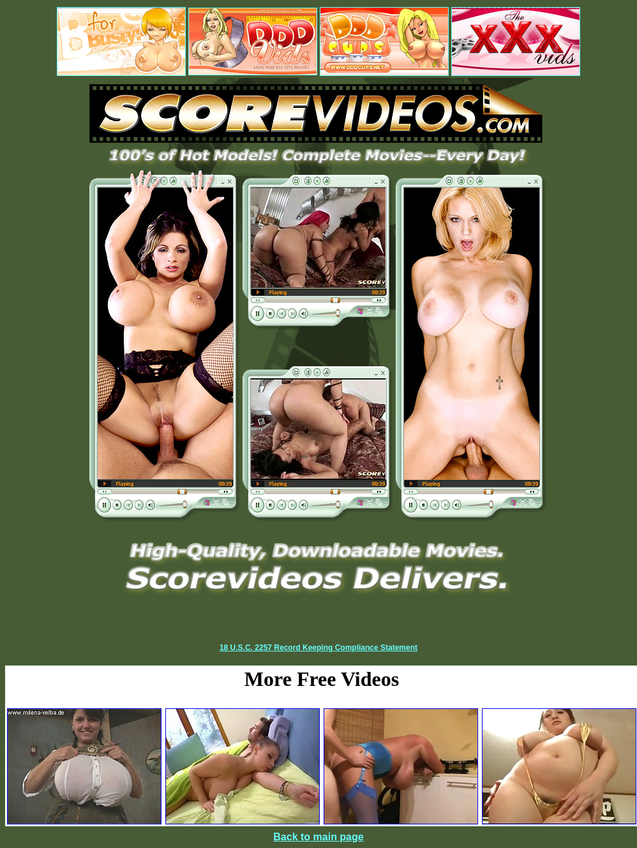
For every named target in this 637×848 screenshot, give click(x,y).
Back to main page (318, 836)
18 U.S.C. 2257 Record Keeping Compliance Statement (318, 647)
